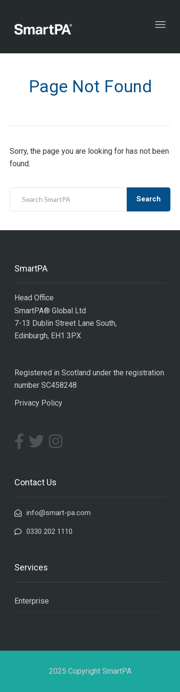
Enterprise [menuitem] (31, 601)
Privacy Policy (38, 403)
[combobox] (90, 199)
